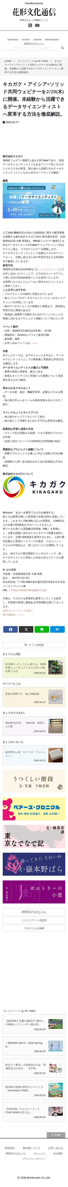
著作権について (31, 1148)
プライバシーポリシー (34, 1158)
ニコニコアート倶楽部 (34, 920)
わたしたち (40, 1153)
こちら (34, 343)
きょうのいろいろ (13, 742)
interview (12, 39)
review (26, 39)
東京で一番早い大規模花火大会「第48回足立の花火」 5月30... (25, 1066)
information (52, 39)
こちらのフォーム (49, 269)
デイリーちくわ (11, 683)
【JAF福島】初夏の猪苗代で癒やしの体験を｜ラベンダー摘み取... (25, 1022)
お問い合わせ (55, 1148)
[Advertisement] (34, 138)
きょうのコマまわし (14, 712)
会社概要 (58, 1153)
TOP (57, 1135)
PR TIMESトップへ (13, 614)
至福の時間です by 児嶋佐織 (22, 693)
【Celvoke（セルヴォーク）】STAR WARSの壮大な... (22, 1110)
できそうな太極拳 (34, 928)
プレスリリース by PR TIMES (33, 61)
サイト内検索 (36, 645)
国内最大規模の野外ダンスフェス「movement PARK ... (24, 1088)
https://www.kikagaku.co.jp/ (29, 590)
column (37, 39)
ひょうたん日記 (11, 654)
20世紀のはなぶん (34, 43)
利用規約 (10, 1148)
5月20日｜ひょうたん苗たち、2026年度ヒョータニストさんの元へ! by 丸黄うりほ (25, 667)
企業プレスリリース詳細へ (18, 610)
